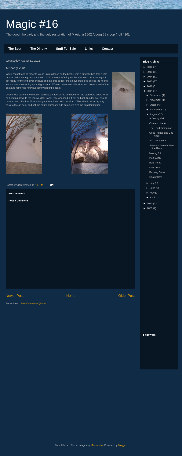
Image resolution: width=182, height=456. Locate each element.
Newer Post (15, 296)
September (156, 109)
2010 (150, 203)
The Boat (14, 48)
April (153, 197)
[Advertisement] (77, 405)
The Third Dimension (160, 128)
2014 (150, 76)
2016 (150, 67)
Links (89, 48)
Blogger (122, 445)
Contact (107, 48)
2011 (150, 91)
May (152, 192)
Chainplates (155, 177)
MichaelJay (97, 445)
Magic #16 (32, 24)
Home (71, 296)
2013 (150, 81)
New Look (154, 167)
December (156, 95)
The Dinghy (38, 48)
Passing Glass (157, 172)
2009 (150, 208)
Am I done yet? (157, 140)
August (154, 114)
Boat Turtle (155, 162)
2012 (150, 86)
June (153, 188)
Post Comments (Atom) (33, 303)
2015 (150, 71)
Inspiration (155, 157)
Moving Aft (155, 153)
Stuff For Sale (66, 48)
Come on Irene (157, 123)
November (156, 99)
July (152, 183)
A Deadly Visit (156, 118)
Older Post (126, 296)
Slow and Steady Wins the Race (161, 147)
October (154, 104)
